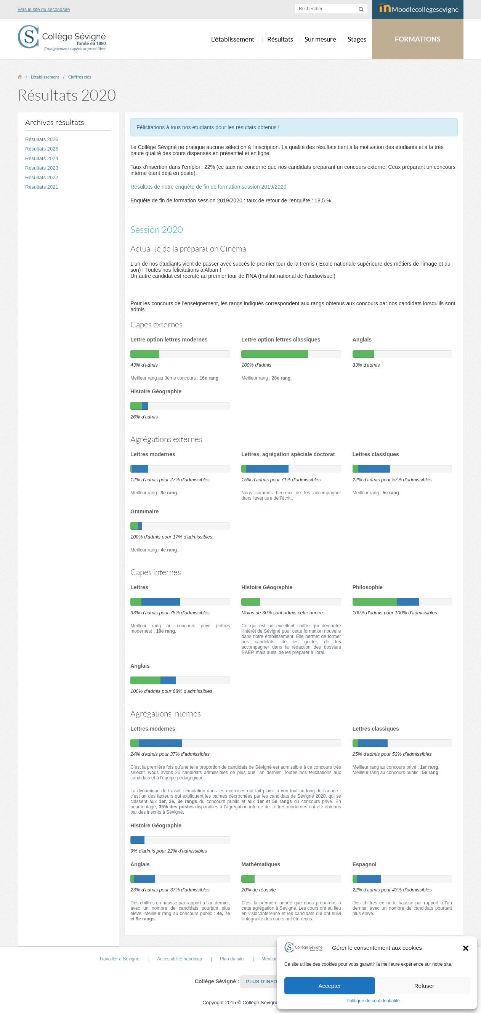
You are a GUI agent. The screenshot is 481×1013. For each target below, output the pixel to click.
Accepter (329, 986)
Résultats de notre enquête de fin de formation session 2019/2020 (208, 187)
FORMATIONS (418, 39)
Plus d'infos (263, 981)
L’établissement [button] (232, 39)
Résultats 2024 (41, 158)
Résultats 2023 (41, 168)
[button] (466, 948)
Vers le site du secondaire (44, 9)
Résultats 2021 (41, 187)
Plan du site (232, 959)
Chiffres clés (79, 77)
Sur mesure (320, 39)
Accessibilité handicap (179, 959)
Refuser (424, 986)
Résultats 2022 (41, 177)
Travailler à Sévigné (119, 959)
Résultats (280, 39)
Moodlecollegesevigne (418, 8)
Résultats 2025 (41, 149)
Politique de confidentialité (372, 1000)
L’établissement (45, 77)
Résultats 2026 (41, 139)
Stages (357, 39)
